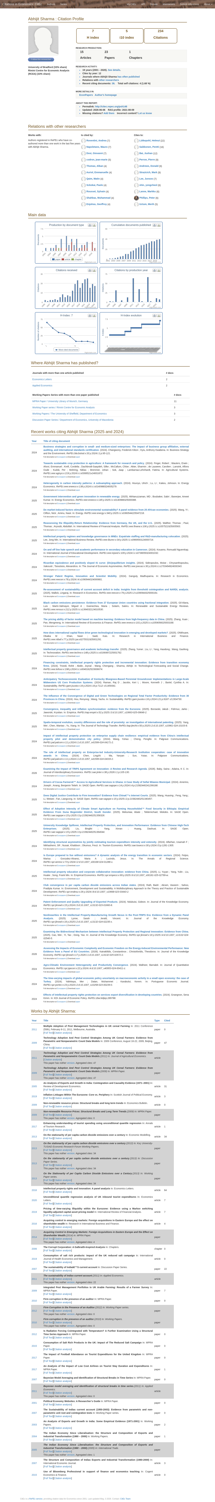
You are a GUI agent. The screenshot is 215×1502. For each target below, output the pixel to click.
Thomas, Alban (94, 166)
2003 (34, 1424)
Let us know (145, 113)
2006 (34, 1248)
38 (113, 83)
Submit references (189, 4)
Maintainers (169, 4)
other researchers (109, 80)
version (71, 1063)
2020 (34, 1200)
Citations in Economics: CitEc (22, 4)
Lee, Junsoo (146, 178)
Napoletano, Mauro (97, 147)
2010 (34, 1300)
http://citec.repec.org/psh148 (111, 106)
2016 (34, 1190)
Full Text (48, 1032)
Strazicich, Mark (148, 172)
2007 (34, 1269)
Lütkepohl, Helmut (149, 140)
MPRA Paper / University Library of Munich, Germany (60, 401)
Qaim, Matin (93, 178)
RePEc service (35, 1499)
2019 (34, 1096)
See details (114, 70)
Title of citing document (58, 441)
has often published (128, 76)
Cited (168, 1020)
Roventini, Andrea (96, 140)
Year (36, 441)
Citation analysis (62, 1032)
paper (78, 457)
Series (63, 4)
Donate (154, 4)
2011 (34, 1029)
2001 (34, 1403)
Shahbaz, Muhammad (98, 197)
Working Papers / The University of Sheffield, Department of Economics (69, 413)
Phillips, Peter (147, 197)
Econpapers (61, 457)
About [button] (208, 4)
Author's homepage (106, 95)
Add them (108, 113)
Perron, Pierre (147, 159)
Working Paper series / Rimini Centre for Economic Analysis (63, 407)
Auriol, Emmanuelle (97, 172)
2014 (34, 1237)
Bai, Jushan (146, 153)
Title (47, 1020)
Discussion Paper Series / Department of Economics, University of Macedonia (72, 419)
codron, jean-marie (96, 159)
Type (158, 1020)
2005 (34, 1086)
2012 (34, 1310)
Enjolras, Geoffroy (96, 204)
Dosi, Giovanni (94, 153)
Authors (51, 4)
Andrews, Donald (148, 166)
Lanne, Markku (147, 191)
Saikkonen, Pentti (149, 147)
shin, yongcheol (148, 185)
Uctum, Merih (146, 204)
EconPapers (86, 95)
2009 (34, 1042)
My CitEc (131, 4)
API (143, 4)
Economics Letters (42, 379)
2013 (34, 1136)
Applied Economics (42, 385)
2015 (34, 1346)
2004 (34, 1436)
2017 (34, 1126)
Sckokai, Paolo (94, 185)
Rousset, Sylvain (95, 191)
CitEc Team (125, 1499)
